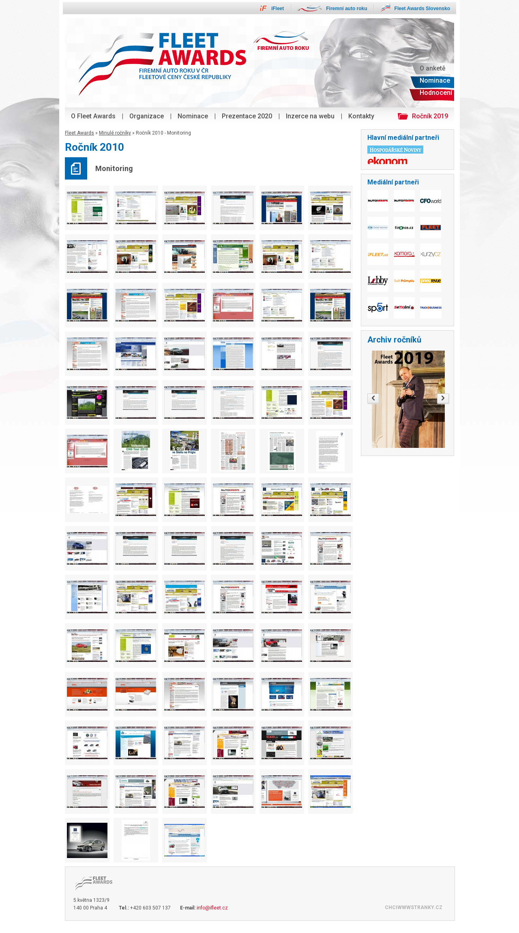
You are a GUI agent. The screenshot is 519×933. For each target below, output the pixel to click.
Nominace (193, 116)
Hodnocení (436, 92)
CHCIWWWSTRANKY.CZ (413, 907)
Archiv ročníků (394, 340)
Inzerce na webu (310, 116)
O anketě (433, 68)
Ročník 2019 (430, 116)
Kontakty (361, 116)
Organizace (146, 116)
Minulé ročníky (115, 133)
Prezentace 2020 (247, 116)
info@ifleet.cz (212, 908)
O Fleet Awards (93, 116)
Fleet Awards (79, 133)
